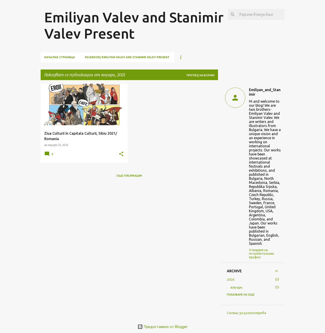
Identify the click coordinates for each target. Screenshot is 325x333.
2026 (230, 280)
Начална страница (59, 57)
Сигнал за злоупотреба (246, 313)
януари (236, 287)
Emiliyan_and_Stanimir (265, 92)
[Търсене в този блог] (261, 14)
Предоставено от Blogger (162, 327)
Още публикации (129, 175)
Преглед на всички (200, 75)
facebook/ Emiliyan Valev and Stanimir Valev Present (127, 57)
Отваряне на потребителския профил (261, 253)
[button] (121, 154)
